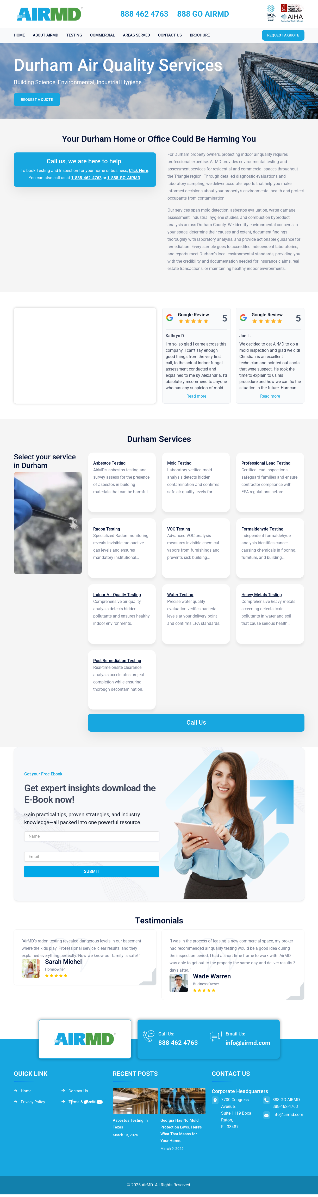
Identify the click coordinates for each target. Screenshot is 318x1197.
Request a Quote (38, 99)
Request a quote (283, 35)
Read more (196, 396)
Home (23, 1093)
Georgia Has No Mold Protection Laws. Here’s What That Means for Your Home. (182, 1133)
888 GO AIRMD (203, 13)
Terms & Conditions (83, 1105)
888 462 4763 (144, 13)
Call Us (196, 725)
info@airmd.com (246, 1045)
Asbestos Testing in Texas (131, 1126)
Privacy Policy (30, 1105)
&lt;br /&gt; (85, 356)
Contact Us (75, 1093)
